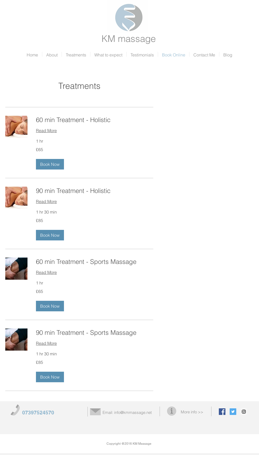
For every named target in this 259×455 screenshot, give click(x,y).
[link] (94, 120)
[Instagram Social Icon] (243, 411)
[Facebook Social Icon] (222, 411)
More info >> (192, 411)
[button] (50, 164)
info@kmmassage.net (133, 412)
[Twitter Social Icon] (233, 411)
